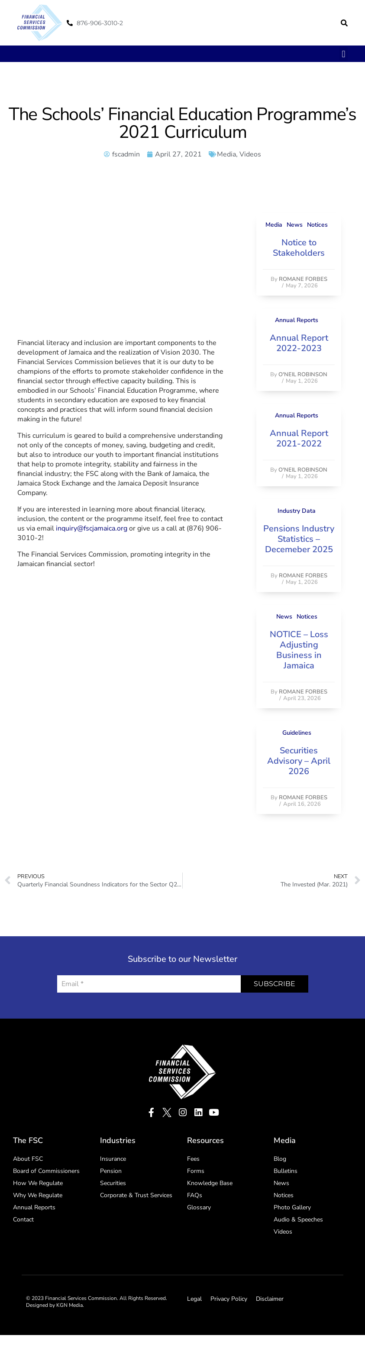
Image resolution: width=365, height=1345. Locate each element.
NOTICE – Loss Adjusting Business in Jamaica (299, 650)
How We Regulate (38, 1183)
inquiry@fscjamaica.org (91, 528)
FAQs (194, 1195)
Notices (317, 225)
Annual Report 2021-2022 (299, 438)
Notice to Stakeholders (299, 248)
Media (226, 154)
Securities (113, 1183)
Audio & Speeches (298, 1219)
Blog (280, 1159)
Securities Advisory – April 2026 (298, 761)
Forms (195, 1171)
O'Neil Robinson (302, 374)
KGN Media (69, 1305)
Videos (250, 154)
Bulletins (285, 1171)
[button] (344, 23)
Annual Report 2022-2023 (299, 343)
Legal (194, 1299)
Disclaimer (270, 1299)
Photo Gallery (292, 1207)
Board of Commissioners (46, 1171)
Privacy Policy (228, 1299)
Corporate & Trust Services (136, 1195)
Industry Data (297, 511)
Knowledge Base (210, 1183)
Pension (111, 1171)
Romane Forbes (303, 279)
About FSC (28, 1159)
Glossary (199, 1207)
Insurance (113, 1159)
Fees (193, 1159)
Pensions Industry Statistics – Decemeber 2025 (298, 539)
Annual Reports (296, 320)
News (295, 225)
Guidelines (296, 733)
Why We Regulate (37, 1195)
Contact (23, 1219)
